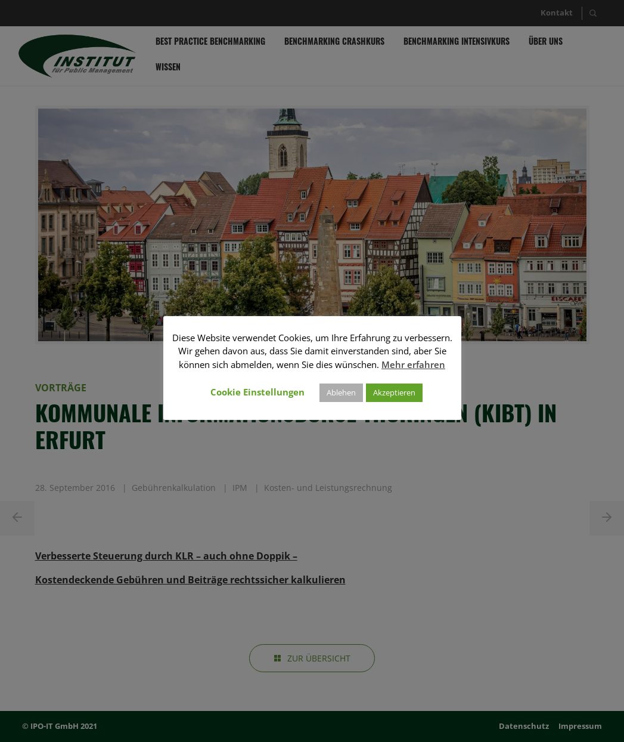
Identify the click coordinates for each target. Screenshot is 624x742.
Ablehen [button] (341, 392)
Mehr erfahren (413, 364)
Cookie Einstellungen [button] (257, 392)
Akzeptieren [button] (394, 392)
